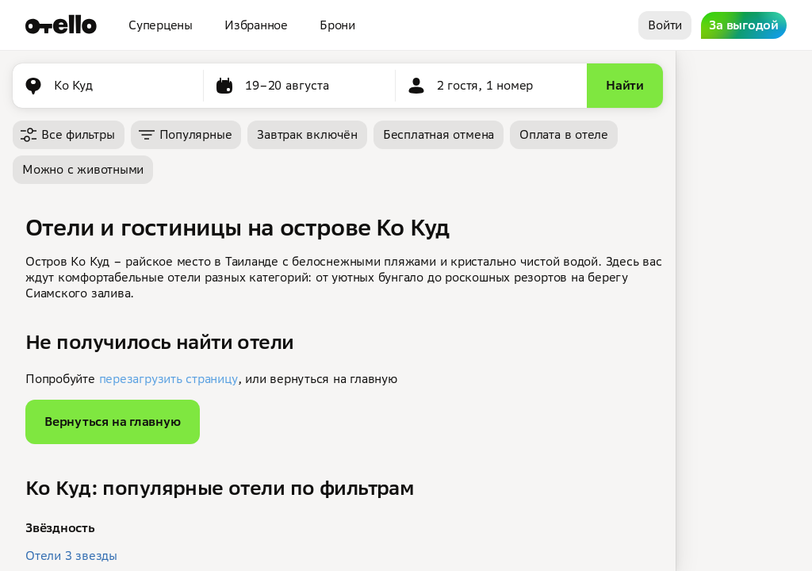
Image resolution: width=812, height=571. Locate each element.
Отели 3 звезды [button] (71, 555)
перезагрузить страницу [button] (168, 378)
